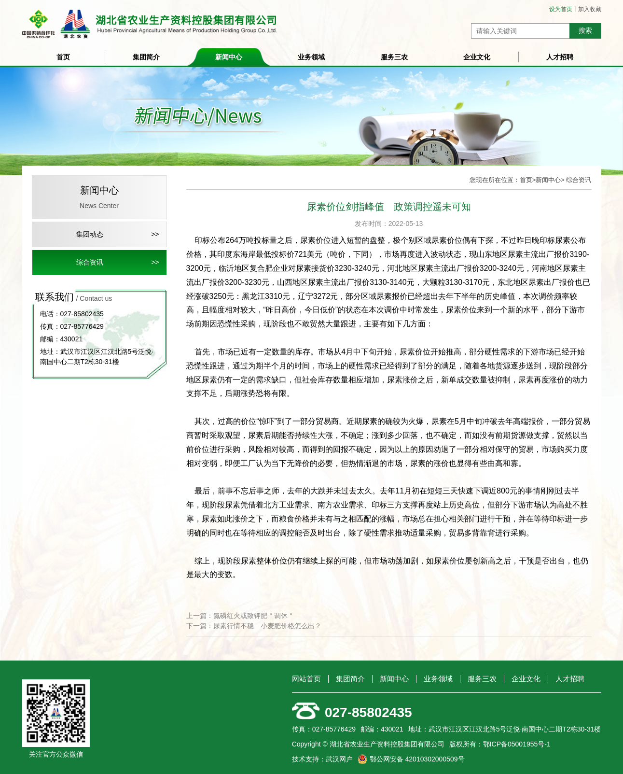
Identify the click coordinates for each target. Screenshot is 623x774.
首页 (63, 57)
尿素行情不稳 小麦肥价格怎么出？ (267, 626)
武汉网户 (339, 759)
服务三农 (394, 57)
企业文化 (476, 57)
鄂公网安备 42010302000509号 (417, 759)
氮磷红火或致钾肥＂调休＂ (253, 615)
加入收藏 (589, 9)
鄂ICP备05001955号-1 (517, 744)
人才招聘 (559, 57)
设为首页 (560, 9)
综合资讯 (89, 262)
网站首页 (306, 678)
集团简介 (146, 57)
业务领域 (311, 57)
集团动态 (89, 234)
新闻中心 (228, 57)
